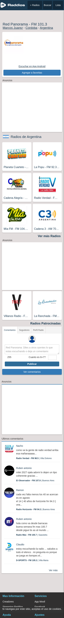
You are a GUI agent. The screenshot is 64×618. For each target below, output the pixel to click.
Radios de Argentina (26, 137)
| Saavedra (31, 535)
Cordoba (31, 28)
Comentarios (10, 330)
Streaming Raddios (13, 606)
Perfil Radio (38, 330)
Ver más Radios (49, 236)
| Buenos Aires (35, 480)
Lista (58, 5)
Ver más (53, 570)
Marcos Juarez (13, 28)
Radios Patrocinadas (45, 323)
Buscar (47, 5)
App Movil (40, 601)
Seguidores (24, 330)
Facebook (40, 606)
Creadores (8, 601)
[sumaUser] (52, 357)
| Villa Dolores (34, 458)
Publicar (32, 364)
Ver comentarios (32, 371)
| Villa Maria (32, 560)
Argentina (46, 28)
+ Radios (35, 5)
